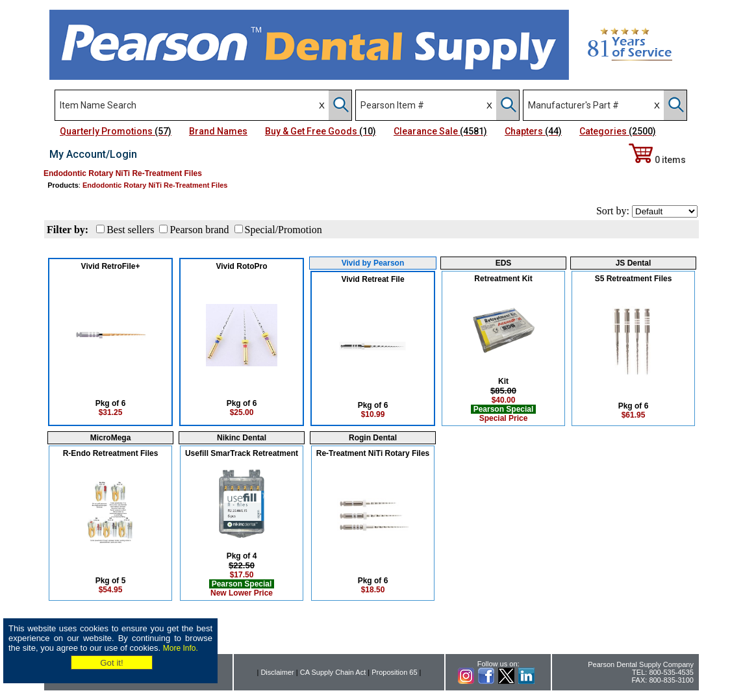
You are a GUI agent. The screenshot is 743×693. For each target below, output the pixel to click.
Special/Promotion (283, 229)
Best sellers (130, 229)
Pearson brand (199, 229)
